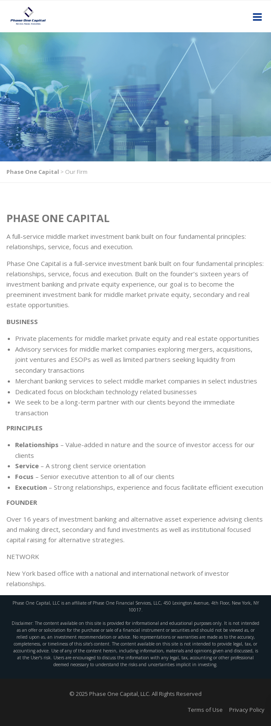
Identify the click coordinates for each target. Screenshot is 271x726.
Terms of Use (205, 710)
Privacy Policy (247, 710)
